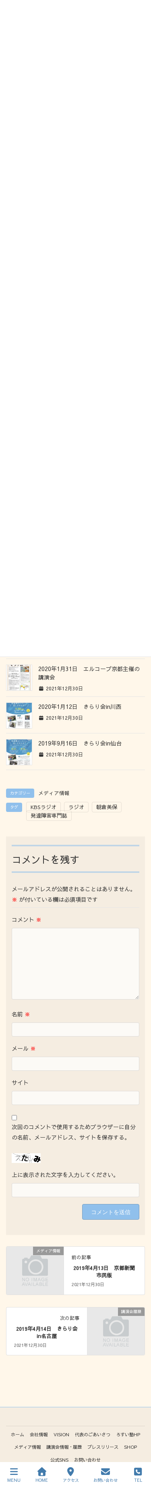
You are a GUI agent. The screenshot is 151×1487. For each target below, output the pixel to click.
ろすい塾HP (128, 1434)
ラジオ (76, 807)
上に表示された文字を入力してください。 (65, 1175)
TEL (138, 1475)
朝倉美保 (106, 807)
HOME (41, 1475)
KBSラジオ (43, 807)
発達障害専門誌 (49, 815)
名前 (21, 1014)
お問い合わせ (87, 1459)
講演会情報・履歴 (64, 1447)
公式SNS (59, 1459)
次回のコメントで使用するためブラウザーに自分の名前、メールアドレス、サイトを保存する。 (74, 1132)
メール (24, 1048)
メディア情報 (54, 792)
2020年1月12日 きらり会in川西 (80, 706)
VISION (61, 1434)
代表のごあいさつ (92, 1434)
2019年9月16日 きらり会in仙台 (80, 743)
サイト (20, 1082)
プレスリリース (102, 1447)
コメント (26, 919)
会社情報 (39, 1434)
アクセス (71, 1475)
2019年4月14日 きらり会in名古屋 (47, 1332)
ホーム (17, 1434)
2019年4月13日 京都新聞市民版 (104, 1271)
